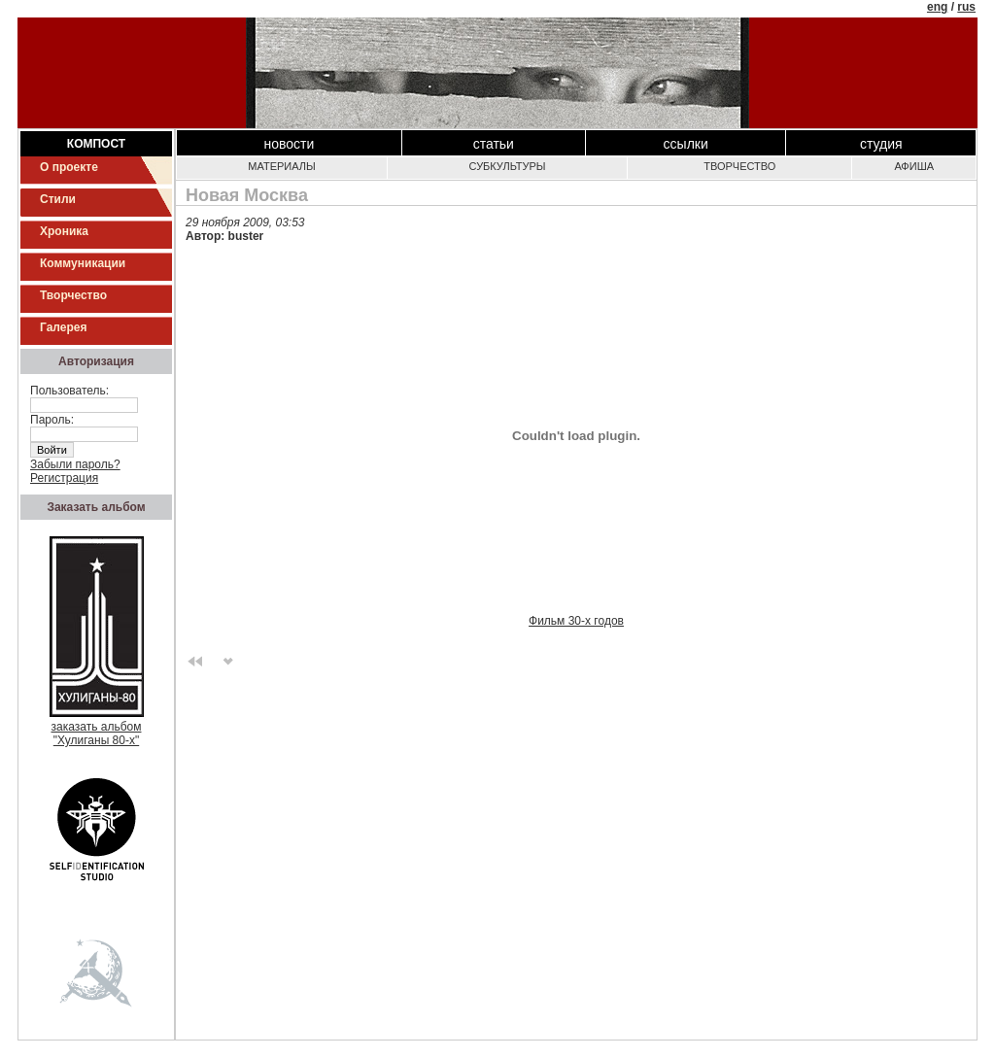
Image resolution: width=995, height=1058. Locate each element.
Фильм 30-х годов (576, 621)
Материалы (281, 166)
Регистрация (64, 478)
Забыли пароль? (75, 464)
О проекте (69, 167)
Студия (881, 144)
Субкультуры (507, 166)
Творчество (73, 295)
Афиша (914, 166)
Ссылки (686, 144)
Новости (288, 144)
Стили (58, 199)
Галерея (63, 327)
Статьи (493, 144)
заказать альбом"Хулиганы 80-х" (97, 728)
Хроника (64, 231)
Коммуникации (82, 263)
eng (937, 7)
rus (966, 7)
